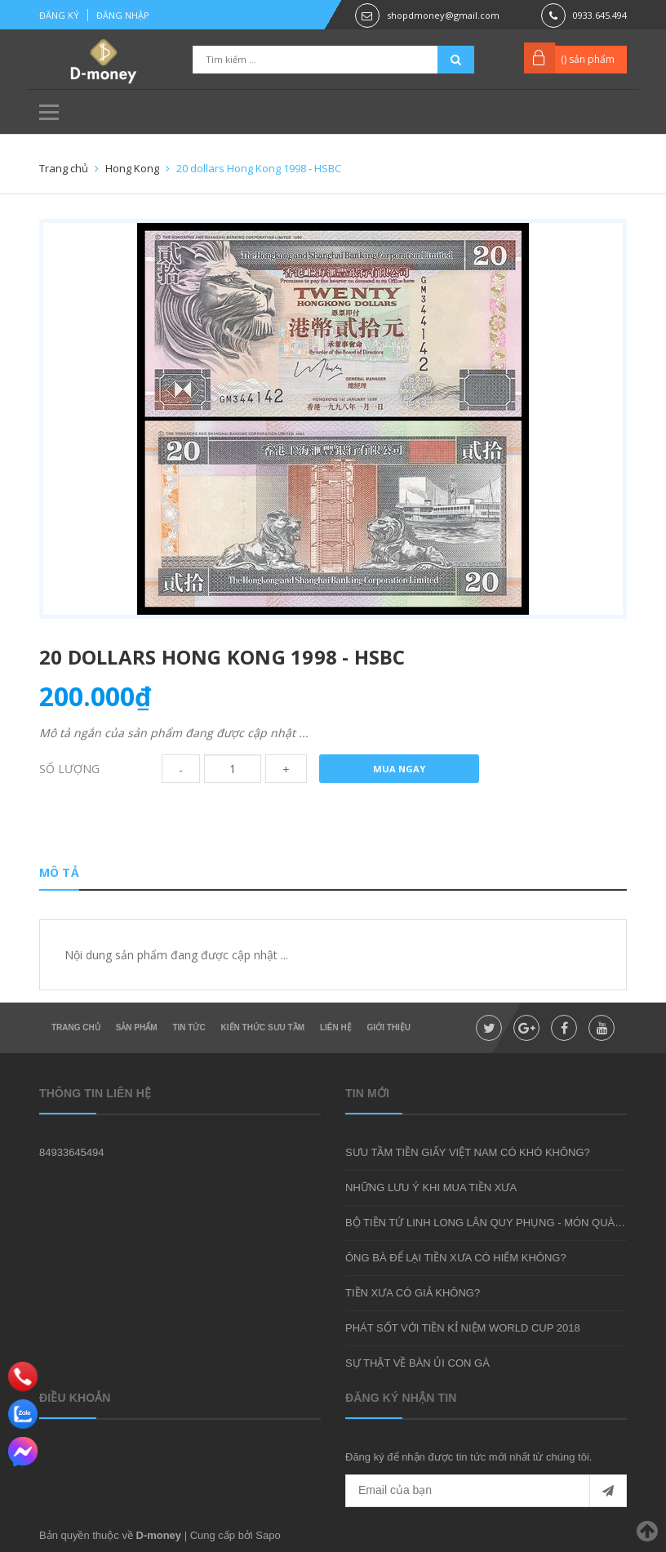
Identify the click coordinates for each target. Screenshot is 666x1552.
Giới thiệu (389, 1027)
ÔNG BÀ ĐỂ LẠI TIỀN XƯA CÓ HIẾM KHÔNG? (455, 1258)
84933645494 (71, 1152)
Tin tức (188, 1027)
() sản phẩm (588, 59)
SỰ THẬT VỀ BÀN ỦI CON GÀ (417, 1363)
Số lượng (69, 768)
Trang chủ (75, 1027)
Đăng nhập (122, 15)
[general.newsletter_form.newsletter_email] (486, 1490)
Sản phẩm (137, 1027)
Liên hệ (336, 1027)
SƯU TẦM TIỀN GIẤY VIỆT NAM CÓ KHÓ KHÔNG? (467, 1152)
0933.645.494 (600, 15)
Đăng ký (59, 15)
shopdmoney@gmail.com (443, 15)
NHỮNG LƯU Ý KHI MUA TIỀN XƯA (431, 1187)
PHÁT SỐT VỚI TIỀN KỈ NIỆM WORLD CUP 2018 (462, 1328)
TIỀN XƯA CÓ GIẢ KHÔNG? (412, 1293)
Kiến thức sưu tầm (262, 1027)
